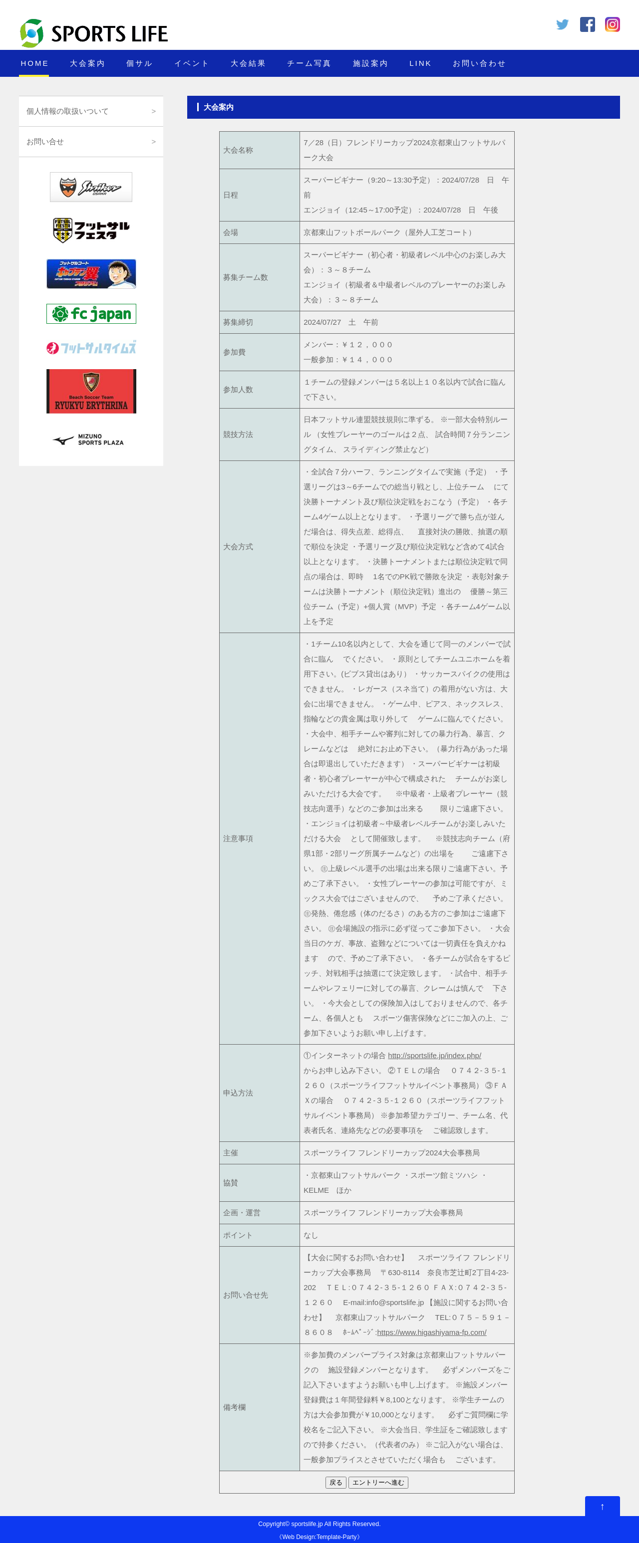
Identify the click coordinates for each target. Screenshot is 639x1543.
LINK (420, 63)
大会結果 (249, 63)
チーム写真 (309, 63)
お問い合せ (45, 141)
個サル (139, 63)
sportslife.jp (306, 1524)
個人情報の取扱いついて (67, 111)
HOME (34, 63)
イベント (192, 63)
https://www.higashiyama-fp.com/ (432, 1332)
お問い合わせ (480, 63)
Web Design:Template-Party (319, 1537)
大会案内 (88, 63)
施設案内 (371, 63)
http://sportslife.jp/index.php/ (434, 1055)
